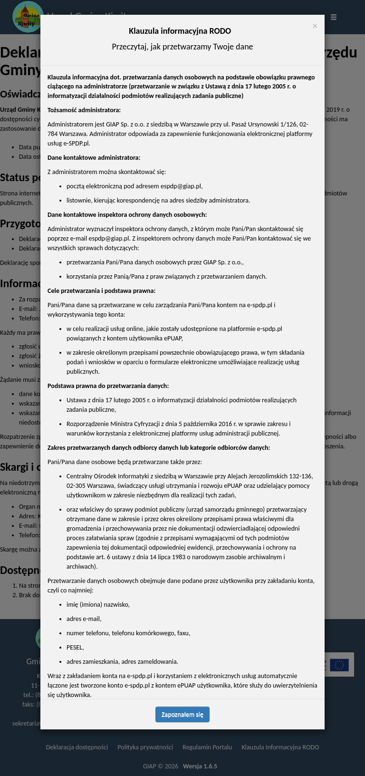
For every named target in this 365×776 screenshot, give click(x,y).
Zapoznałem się (182, 714)
